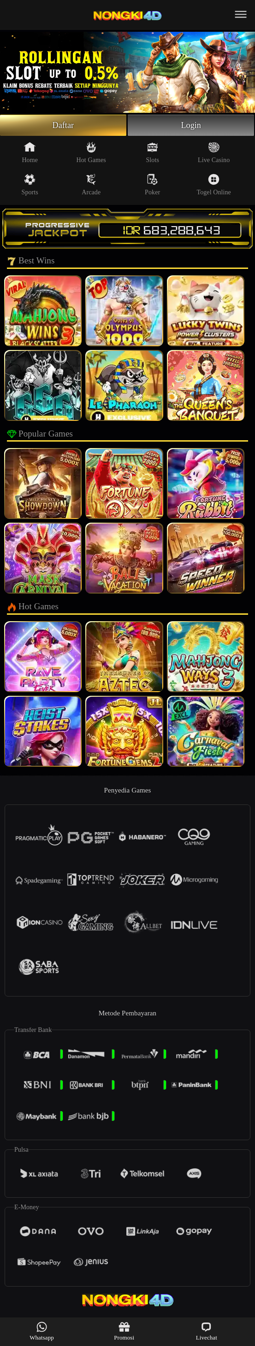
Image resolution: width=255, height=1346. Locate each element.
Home (30, 152)
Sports (30, 185)
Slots (152, 152)
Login (191, 125)
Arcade (91, 185)
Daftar (63, 125)
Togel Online (213, 185)
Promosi (124, 1331)
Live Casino (214, 152)
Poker (152, 185)
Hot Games (91, 152)
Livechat (206, 1331)
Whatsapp (42, 1331)
